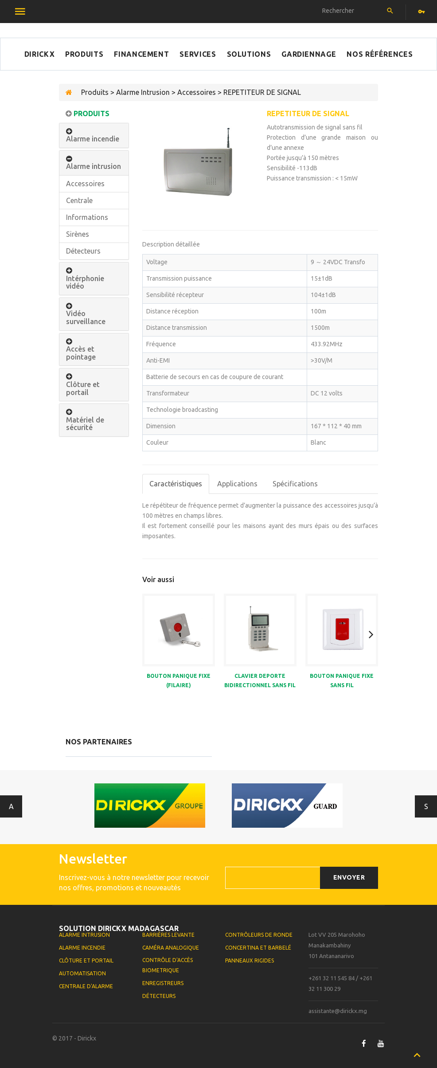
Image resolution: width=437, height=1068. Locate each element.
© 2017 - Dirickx (74, 1038)
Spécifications (295, 484)
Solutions (249, 54)
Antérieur (11, 806)
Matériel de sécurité (85, 424)
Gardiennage (308, 54)
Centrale (79, 200)
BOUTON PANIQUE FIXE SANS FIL (342, 680)
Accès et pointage (81, 353)
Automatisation (82, 973)
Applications (237, 484)
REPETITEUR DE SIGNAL (308, 113)
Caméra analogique (170, 948)
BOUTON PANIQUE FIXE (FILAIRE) (179, 680)
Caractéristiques (175, 484)
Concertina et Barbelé (258, 948)
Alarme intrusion (93, 166)
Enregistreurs (162, 983)
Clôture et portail (83, 388)
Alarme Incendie (82, 948)
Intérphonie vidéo (85, 282)
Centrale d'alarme (86, 986)
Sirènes (77, 234)
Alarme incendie (92, 139)
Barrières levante (168, 935)
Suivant (426, 806)
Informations (87, 217)
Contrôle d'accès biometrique (167, 965)
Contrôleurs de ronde (259, 935)
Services (197, 54)
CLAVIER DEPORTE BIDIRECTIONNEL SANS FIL (260, 680)
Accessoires (85, 184)
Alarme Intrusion (84, 935)
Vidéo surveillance (85, 317)
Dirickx (39, 54)
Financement (141, 54)
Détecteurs (83, 251)
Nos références (380, 54)
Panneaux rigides (249, 960)
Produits (84, 54)
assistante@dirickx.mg (337, 1011)
